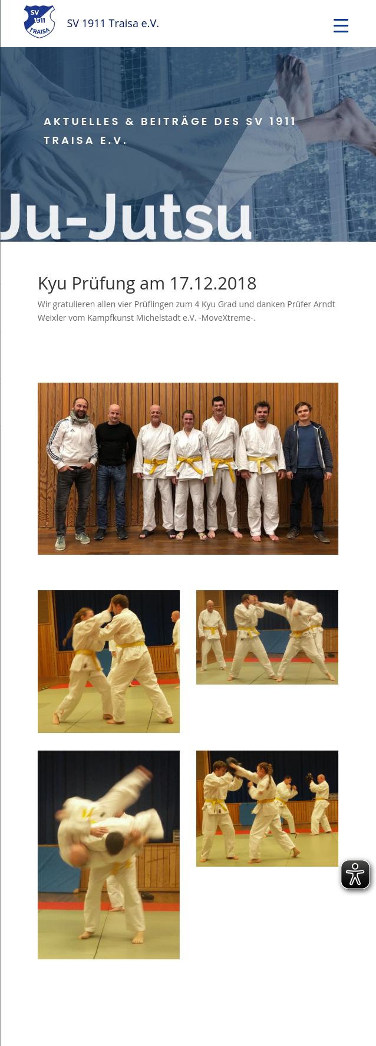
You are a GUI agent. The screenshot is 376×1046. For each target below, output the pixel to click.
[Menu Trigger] (341, 25)
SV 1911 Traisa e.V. (113, 23)
